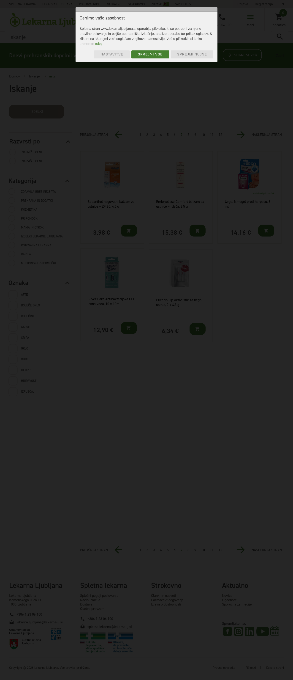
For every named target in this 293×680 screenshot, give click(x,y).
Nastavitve (111, 54)
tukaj (99, 44)
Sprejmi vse (150, 54)
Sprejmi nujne (192, 54)
